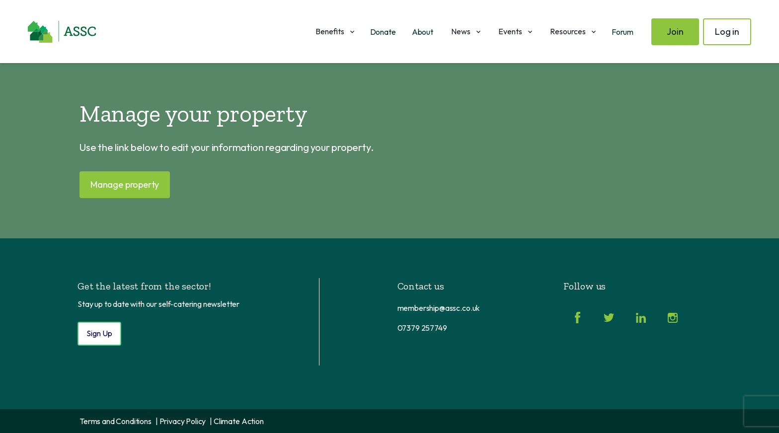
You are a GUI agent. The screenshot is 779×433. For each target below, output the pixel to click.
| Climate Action (236, 421)
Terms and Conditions (115, 421)
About (422, 32)
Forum (622, 32)
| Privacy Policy (181, 421)
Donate (383, 32)
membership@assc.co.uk (438, 308)
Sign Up (99, 333)
